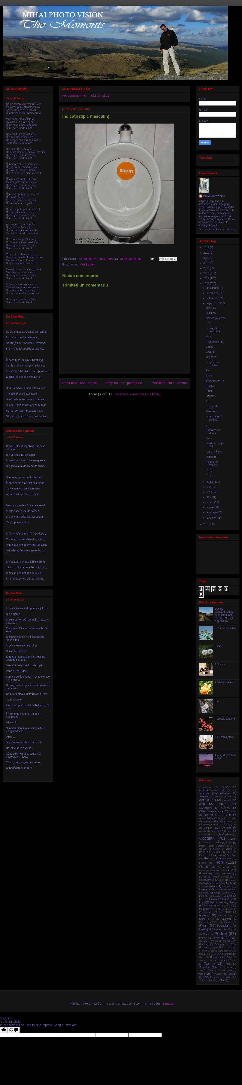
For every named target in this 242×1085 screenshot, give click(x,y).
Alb (229, 790)
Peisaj (203, 929)
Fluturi (203, 867)
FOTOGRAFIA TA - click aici (85, 96)
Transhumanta (225, 967)
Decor (202, 846)
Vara (205, 977)
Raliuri (233, 938)
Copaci (202, 834)
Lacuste (216, 896)
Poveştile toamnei (225, 718)
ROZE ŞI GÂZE (224, 682)
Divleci (233, 846)
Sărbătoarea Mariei (213, 431)
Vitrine (202, 980)
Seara (202, 954)
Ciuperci (214, 831)
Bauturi (221, 818)
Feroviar (227, 858)
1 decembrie (206, 787)
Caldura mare (212, 828)
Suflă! (218, 646)
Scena (221, 951)
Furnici (202, 876)
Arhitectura (228, 807)
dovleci (216, 849)
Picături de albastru (212, 463)
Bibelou (232, 818)
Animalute (206, 800)
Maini (213, 902)
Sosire (209, 475)
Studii (209, 390)
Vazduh (217, 977)
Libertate (211, 307)
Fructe (227, 870)
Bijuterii (206, 821)
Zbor (222, 980)
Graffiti (228, 883)
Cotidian (87, 264)
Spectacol (215, 957)
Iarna (212, 886)
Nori (220, 915)
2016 (206, 268)
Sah (205, 947)
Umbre (229, 970)
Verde (229, 977)
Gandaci (228, 877)
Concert (228, 831)
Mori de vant (205, 912)
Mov (208, 336)
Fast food (231, 855)
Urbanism (204, 973)
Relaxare (211, 312)
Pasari (203, 925)
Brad (216, 821)
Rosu (233, 944)
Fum (208, 438)
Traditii (227, 964)
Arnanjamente (215, 811)
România (219, 944)
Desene (222, 846)
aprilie (210, 502)
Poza (209, 375)
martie (210, 507)
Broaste (203, 824)
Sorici (201, 957)
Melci (229, 905)
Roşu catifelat (214, 451)
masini (219, 906)
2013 (206, 283)
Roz (208, 323)
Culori (218, 842)
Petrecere (231, 929)
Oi (213, 919)
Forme (202, 870)
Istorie (206, 892)
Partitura (228, 922)
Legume (228, 896)
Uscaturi (219, 974)
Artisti (217, 815)
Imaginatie (227, 886)
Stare (222, 960)
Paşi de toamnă (215, 341)
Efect (229, 852)
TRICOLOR (214, 970)
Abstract (226, 787)
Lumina (213, 899)
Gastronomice (206, 880)
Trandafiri (204, 967)
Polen (209, 470)
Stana (202, 960)
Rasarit (206, 941)
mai (208, 497)
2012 (206, 524)
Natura (204, 915)
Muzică (228, 912)
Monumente (227, 909)
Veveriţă (210, 351)
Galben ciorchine (215, 318)
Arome (233, 812)
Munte (218, 912)
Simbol (228, 954)
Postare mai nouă (79, 383)
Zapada (212, 980)
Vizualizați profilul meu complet (217, 229)
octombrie (212, 298)
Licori (201, 899)
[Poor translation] (14, 1030)
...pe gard (211, 406)
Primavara (218, 937)
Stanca (212, 960)
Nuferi (202, 919)
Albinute (225, 793)
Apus (222, 804)
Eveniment (216, 855)
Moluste (213, 909)
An (230, 796)
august (210, 481)
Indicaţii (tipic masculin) (213, 330)
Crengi (206, 842)
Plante (206, 934)
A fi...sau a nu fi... (225, 736)
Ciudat (209, 346)
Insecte (203, 889)
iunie (209, 491)
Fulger (217, 873)
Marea (232, 902)
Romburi (211, 456)
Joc (215, 892)
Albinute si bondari (210, 796)
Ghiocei (232, 880)
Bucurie (214, 824)
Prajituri (203, 938)
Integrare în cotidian (212, 364)
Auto (228, 815)
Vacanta (232, 974)
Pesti (219, 929)
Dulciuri (216, 852)
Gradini (218, 883)
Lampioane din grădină (214, 418)
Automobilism (206, 818)
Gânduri (210, 395)
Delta (211, 846)
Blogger (168, 1004)
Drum (202, 852)
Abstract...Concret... (209, 790)
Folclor (229, 867)
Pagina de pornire (123, 383)
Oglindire (211, 356)
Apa (202, 804)
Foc (218, 867)
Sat (212, 951)
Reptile (218, 941)
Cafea (225, 824)
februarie (211, 512)
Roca (229, 941)
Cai (234, 824)
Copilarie (227, 834)
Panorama (204, 922)
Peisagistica (224, 925)
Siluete (215, 954)
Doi (205, 848)
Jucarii (225, 892)
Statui (233, 960)
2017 (206, 262)
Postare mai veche (168, 383)
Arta (206, 815)
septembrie (213, 303)
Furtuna (215, 877)
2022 (206, 247)
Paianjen (226, 918)
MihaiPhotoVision (214, 196)
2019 (206, 252)
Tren (201, 970)
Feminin (209, 858)
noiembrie (212, 293)
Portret (220, 933)
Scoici (230, 951)
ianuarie (211, 517)
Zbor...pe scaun (215, 380)
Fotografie (214, 870)
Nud (230, 916)
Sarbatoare (217, 947)
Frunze (203, 873)
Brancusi (228, 821)
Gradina (206, 883)
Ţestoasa (211, 411)
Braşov (210, 385)
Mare (222, 902)
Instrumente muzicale (225, 889)
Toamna (209, 963)
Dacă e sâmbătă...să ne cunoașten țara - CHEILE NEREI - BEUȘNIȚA (225, 615)
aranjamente (205, 808)
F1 (207, 401)
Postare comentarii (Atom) (138, 394)
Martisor (207, 905)
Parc (216, 922)
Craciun (232, 839)
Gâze (221, 880)
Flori (219, 862)
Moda (202, 909)
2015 (206, 273)
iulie (209, 486)
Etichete (203, 855)
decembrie (212, 287)
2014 (206, 278)
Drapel (229, 849)
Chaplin (202, 831)
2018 (206, 257)
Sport (229, 957)
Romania (204, 944)
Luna (202, 902)
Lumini (226, 898)
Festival (203, 863)
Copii (213, 834)
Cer (229, 828)
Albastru (204, 793)
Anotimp (227, 800)
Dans (229, 842)
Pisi (208, 370)
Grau (201, 886)
